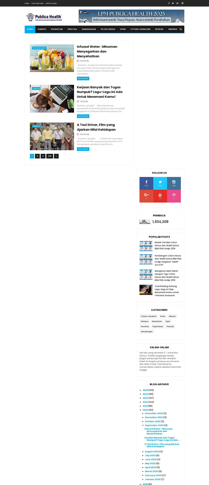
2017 (145, 362)
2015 (145, 370)
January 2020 (153, 349)
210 (49, 156)
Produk (159, 29)
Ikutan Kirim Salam (149, 411)
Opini (123, 29)
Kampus (42, 29)
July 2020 (150, 325)
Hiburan (172, 29)
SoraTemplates (42, 481)
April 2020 (150, 337)
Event (162, 186)
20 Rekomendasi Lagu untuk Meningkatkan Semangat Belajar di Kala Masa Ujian (165, 440)
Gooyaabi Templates (74, 481)
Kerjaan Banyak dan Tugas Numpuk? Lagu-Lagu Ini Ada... (162, 309)
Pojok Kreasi (108, 29)
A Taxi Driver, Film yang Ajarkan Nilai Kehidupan (162, 315)
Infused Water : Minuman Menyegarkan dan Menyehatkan (95, 52)
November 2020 (154, 287)
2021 (145, 276)
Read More (81, 78)
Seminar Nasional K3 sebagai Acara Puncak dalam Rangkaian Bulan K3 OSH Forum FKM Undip (165, 466)
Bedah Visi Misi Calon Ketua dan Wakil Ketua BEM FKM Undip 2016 (167, 115)
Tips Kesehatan (39, 48)
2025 (145, 260)
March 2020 (151, 341)
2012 (145, 382)
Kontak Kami (51, 3)
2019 (145, 354)
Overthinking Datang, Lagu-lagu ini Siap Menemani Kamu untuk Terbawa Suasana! (167, 161)
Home (27, 3)
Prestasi (72, 29)
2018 (145, 358)
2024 (146, 264)
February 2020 (153, 345)
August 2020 (152, 321)
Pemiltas (145, 197)
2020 (146, 280)
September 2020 (154, 295)
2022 (145, 272)
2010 (145, 390)
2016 (145, 366)
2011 (145, 386)
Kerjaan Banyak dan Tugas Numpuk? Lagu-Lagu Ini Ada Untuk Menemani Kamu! (98, 92)
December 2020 (154, 283)
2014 (145, 374)
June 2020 (151, 329)
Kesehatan (57, 29)
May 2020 (150, 333)
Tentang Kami (37, 3)
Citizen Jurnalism (140, 29)
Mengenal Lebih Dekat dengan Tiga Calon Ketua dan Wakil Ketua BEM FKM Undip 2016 (167, 146)
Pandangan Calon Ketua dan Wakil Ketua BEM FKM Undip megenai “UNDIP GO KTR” (168, 131)
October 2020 (153, 291)
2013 (145, 378)
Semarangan (89, 29)
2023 (145, 268)
